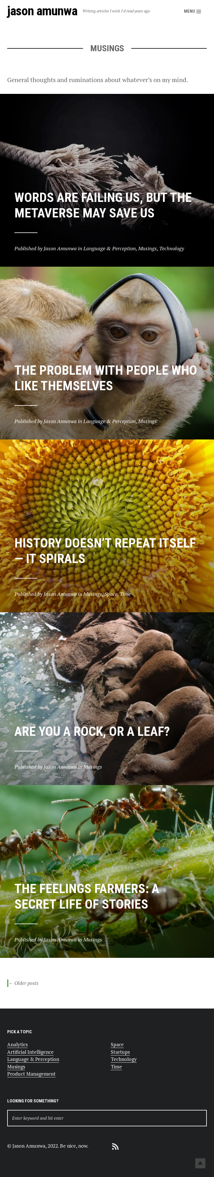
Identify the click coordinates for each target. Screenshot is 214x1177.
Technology (124, 1059)
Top (200, 1163)
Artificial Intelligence (30, 1052)
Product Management (31, 1073)
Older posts (23, 983)
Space (117, 1044)
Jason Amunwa (42, 10)
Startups (120, 1052)
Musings (16, 1066)
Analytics (17, 1044)
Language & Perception (33, 1059)
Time (116, 1066)
